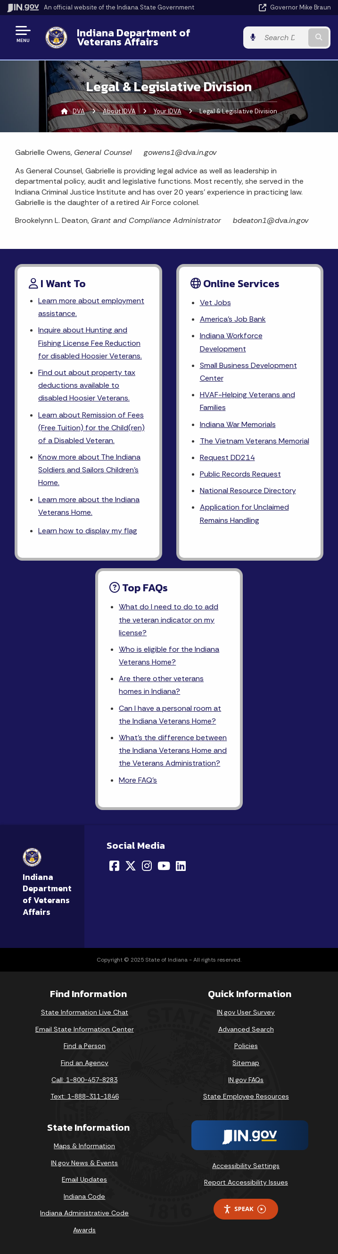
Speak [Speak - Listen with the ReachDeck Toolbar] (244, 1209)
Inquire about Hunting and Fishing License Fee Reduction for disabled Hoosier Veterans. (89, 343)
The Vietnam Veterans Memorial (254, 441)
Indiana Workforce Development (231, 342)
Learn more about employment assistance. (91, 307)
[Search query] (284, 37)
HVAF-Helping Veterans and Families (247, 401)
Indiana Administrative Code (84, 1213)
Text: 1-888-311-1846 (84, 1096)
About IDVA (119, 111)
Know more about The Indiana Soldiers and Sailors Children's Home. (89, 469)
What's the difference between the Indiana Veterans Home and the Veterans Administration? (173, 750)
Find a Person (85, 1046)
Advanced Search (246, 1029)
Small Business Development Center (248, 371)
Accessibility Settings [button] (246, 1165)
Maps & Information (84, 1146)
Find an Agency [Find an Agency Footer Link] (84, 1063)
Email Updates (84, 1180)
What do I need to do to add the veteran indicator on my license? (168, 620)
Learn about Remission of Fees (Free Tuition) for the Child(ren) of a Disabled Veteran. (91, 427)
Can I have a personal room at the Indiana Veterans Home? (170, 714)
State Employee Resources (246, 1096)
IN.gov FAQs (246, 1079)
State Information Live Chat (84, 1012)
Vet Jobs (215, 302)
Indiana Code (84, 1196)
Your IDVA (167, 111)
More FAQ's (138, 780)
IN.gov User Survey (246, 1012)
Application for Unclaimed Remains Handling (244, 514)
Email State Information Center (84, 1029)
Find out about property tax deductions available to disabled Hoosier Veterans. (86, 385)
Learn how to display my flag (87, 531)
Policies (246, 1046)
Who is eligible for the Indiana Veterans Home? (169, 655)
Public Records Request (240, 474)
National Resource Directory (248, 490)
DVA (79, 111)
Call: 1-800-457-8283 (84, 1079)
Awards (84, 1230)
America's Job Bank (233, 319)
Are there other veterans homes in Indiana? (161, 685)
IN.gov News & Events (84, 1163)
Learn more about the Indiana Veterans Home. (89, 506)
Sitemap (245, 1063)
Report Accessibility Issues (246, 1182)
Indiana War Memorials (238, 424)
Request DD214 (227, 457)
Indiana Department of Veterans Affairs (133, 37)
